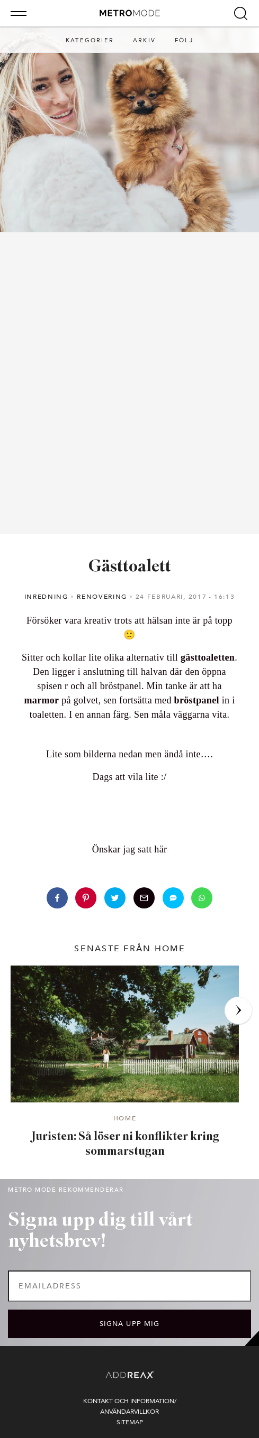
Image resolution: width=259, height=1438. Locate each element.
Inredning (46, 596)
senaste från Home (129, 948)
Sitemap (130, 1422)
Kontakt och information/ (129, 1401)
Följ (184, 40)
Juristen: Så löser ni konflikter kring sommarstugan (125, 1144)
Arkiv (144, 40)
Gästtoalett (129, 567)
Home (125, 1118)
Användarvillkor (129, 1411)
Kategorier (90, 40)
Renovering (102, 596)
